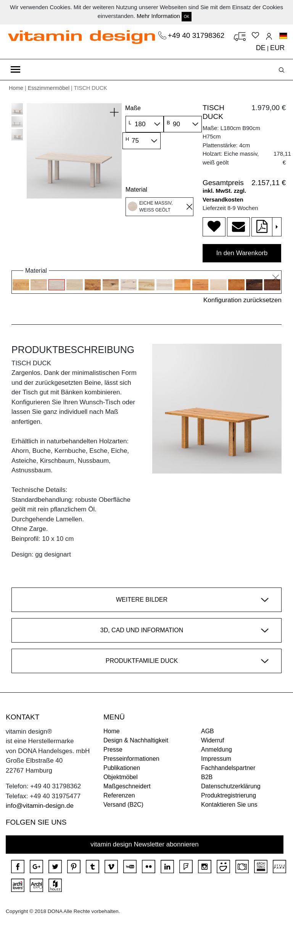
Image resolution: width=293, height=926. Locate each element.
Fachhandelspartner (228, 768)
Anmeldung (216, 749)
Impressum (216, 758)
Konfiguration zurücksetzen (242, 300)
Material (136, 189)
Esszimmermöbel (48, 88)
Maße (133, 108)
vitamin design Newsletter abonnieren (144, 844)
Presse (112, 749)
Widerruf (212, 740)
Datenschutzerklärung (231, 786)
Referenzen (119, 795)
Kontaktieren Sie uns (229, 804)
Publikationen (121, 768)
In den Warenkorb (242, 253)
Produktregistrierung (228, 795)
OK (186, 17)
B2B (207, 777)
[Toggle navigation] (15, 69)
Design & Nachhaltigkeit (135, 740)
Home (16, 88)
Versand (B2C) (123, 804)
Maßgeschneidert (127, 786)
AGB (207, 731)
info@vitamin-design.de (40, 805)
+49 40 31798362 (197, 35)
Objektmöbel (120, 777)
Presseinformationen (131, 758)
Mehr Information (158, 16)
